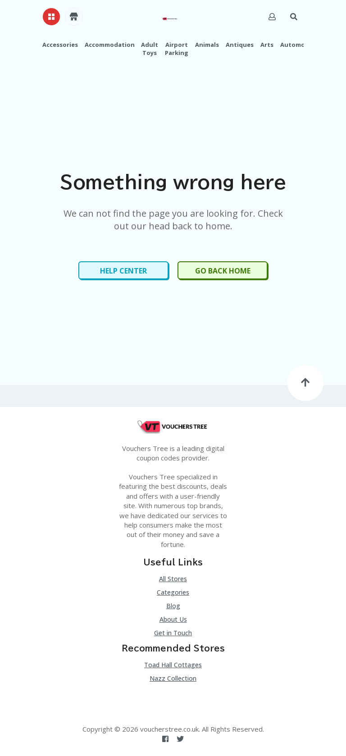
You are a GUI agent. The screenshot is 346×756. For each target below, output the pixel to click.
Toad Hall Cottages (173, 664)
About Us (173, 619)
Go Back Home (222, 271)
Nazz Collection (173, 678)
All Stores (173, 578)
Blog (173, 605)
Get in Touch (173, 632)
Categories (173, 592)
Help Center (123, 271)
